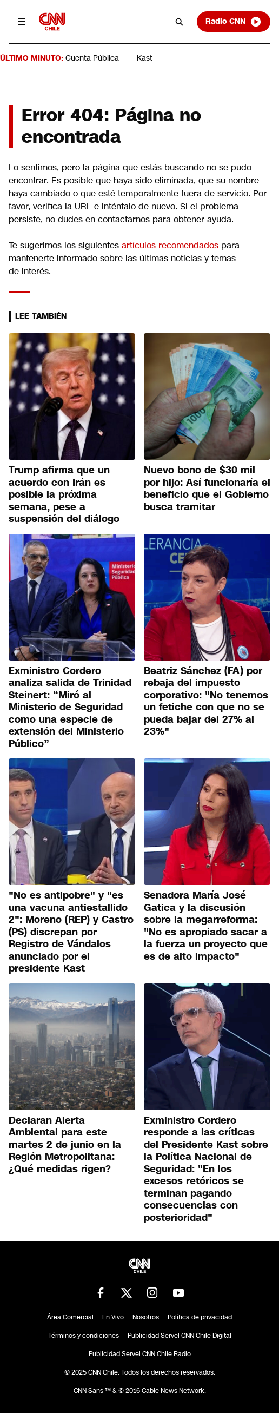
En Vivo (113, 1317)
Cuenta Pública (92, 57)
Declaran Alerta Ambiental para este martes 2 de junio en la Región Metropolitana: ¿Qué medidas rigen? (65, 1144)
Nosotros (145, 1317)
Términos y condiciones (83, 1335)
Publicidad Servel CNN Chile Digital (179, 1335)
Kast (144, 57)
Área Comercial (70, 1317)
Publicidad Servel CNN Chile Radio (140, 1354)
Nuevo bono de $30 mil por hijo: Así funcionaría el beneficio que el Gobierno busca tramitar (207, 488)
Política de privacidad (200, 1317)
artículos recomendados (170, 245)
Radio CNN (233, 22)
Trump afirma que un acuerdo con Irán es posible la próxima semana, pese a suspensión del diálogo (66, 494)
